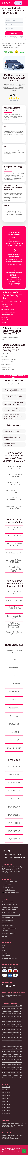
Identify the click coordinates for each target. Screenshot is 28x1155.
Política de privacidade (17, 37)
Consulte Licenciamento (8, 912)
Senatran (14, 716)
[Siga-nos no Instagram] (10, 985)
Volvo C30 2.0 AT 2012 (14, 537)
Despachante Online (7, 925)
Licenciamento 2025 (7, 917)
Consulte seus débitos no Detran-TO (12, 1040)
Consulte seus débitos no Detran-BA (12, 1056)
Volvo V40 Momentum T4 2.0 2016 (14, 500)
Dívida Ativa (14, 692)
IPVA (14, 659)
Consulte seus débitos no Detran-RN (12, 1054)
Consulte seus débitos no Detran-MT (12, 1029)
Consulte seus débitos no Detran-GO (12, 1027)
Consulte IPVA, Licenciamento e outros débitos (14, 376)
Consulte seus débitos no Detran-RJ (12, 1046)
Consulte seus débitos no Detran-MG (12, 1008)
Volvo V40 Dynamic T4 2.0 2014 (14, 508)
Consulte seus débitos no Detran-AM (12, 1062)
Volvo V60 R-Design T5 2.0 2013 (14, 545)
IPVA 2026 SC (14, 807)
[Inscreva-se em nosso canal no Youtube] (14, 985)
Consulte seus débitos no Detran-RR (12, 1037)
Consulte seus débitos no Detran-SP (12, 1049)
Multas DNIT (14, 732)
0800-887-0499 (9, 887)
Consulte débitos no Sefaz (9, 909)
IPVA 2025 (5, 950)
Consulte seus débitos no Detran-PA (12, 1032)
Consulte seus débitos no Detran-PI (11, 1035)
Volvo (5, 857)
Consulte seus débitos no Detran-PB (12, 1072)
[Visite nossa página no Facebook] (6, 985)
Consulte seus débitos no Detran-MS (12, 1070)
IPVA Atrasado (6, 955)
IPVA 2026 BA (14, 815)
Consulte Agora (14, 33)
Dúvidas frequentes (10, 890)
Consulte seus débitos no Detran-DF (12, 1006)
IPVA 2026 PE (14, 839)
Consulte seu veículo (8, 902)
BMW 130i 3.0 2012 (14, 601)
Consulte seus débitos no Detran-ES (12, 1059)
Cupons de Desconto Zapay (9, 958)
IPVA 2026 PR (14, 783)
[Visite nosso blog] (3, 985)
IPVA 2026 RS (14, 791)
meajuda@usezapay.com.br (12, 892)
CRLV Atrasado (14, 684)
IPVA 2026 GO (14, 823)
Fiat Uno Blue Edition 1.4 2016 (14, 633)
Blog (3, 945)
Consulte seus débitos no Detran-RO (12, 1075)
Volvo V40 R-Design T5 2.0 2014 (14, 475)
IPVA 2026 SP (14, 766)
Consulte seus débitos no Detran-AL (12, 1064)
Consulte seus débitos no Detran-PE (12, 1016)
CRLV (14, 676)
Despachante (14, 708)
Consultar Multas (6, 923)
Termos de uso (9, 37)
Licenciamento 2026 (7, 920)
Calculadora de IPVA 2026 (14, 651)
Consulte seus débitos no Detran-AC (12, 1024)
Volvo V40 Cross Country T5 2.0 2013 (14, 467)
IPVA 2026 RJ (13, 799)
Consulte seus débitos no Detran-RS (12, 1051)
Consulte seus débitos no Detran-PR (12, 1011)
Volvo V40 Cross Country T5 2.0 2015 (14, 483)
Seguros (4, 936)
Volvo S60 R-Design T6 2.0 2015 (14, 561)
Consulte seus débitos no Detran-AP (12, 1021)
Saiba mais (10, 1126)
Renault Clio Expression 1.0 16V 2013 (14, 609)
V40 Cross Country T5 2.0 (17, 857)
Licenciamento (14, 667)
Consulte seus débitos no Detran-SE (12, 1078)
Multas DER (14, 724)
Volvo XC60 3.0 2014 (14, 553)
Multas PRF (14, 740)
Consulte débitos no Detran (9, 904)
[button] (14, 390)
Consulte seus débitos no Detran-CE (12, 1019)
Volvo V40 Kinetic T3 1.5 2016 (14, 491)
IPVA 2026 (5, 953)
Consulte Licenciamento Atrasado (11, 915)
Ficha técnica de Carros (8, 933)
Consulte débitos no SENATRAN (11, 907)
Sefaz (14, 700)
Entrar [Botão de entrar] (18, 3)
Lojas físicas (8, 884)
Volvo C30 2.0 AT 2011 (14, 529)
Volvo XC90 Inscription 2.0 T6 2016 (14, 569)
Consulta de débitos (9, 854)
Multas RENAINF (14, 748)
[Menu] (25, 3)
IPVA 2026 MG (14, 775)
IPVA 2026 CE (14, 831)
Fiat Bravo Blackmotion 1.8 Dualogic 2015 (14, 625)
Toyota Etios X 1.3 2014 (14, 617)
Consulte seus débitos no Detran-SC (12, 1013)
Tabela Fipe (5, 930)
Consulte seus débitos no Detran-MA (12, 1067)
